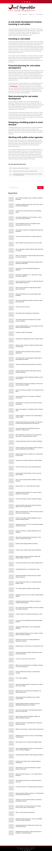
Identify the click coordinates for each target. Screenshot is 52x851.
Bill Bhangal (14, 86)
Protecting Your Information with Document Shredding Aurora (29, 210)
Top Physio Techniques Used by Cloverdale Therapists (28, 497)
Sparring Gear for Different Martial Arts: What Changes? (28, 459)
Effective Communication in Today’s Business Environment (29, 727)
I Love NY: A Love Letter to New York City (25, 657)
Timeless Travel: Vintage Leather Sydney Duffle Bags (28, 548)
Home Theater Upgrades (21, 676)
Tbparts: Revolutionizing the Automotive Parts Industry (28, 363)
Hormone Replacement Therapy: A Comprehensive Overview (29, 670)
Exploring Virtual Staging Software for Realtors (26, 542)
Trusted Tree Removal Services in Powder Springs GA (28, 236)
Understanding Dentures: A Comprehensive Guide (27, 568)
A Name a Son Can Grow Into (22, 306)
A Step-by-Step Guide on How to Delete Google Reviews (28, 561)
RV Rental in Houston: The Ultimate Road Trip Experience (29, 785)
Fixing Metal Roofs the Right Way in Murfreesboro (27, 312)
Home (19, 14)
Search (40, 187)
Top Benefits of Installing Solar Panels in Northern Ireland (28, 338)
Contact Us (31, 14)
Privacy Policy (39, 14)
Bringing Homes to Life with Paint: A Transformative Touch (29, 644)
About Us (25, 14)
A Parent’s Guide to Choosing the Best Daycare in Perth (28, 612)
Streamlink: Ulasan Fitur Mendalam (24, 331)
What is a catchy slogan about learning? (25, 810)
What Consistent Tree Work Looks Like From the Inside (28, 242)
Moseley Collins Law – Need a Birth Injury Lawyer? (27, 485)
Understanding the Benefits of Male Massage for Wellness (29, 753)
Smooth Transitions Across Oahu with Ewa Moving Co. (28, 465)
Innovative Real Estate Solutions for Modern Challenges (28, 440)
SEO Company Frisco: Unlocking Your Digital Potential (28, 740)
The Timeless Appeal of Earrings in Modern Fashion (27, 587)
